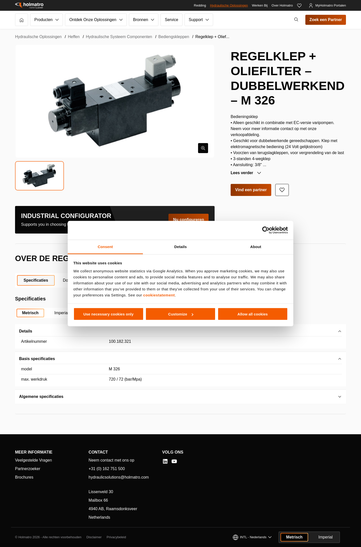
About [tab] (255, 246)
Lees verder (242, 173)
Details (25, 331)
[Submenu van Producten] (57, 19)
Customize (180, 314)
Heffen (74, 37)
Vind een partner (251, 190)
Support (196, 20)
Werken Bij (260, 5)
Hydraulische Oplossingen (229, 5)
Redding (200, 5)
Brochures (24, 477)
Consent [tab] (105, 246)
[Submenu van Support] (207, 19)
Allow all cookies (252, 314)
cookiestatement (159, 295)
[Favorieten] (299, 5)
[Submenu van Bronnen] (152, 19)
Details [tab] (180, 246)
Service (171, 20)
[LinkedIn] (165, 461)
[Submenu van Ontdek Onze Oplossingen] (121, 19)
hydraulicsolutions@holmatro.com (118, 477)
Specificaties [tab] (36, 280)
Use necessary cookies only (108, 314)
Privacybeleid (116, 537)
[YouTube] (174, 461)
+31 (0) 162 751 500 (106, 469)
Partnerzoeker (27, 469)
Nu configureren (188, 219)
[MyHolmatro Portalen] (327, 5)
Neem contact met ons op (111, 460)
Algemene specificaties (41, 396)
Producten (43, 20)
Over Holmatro (282, 5)
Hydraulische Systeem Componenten (119, 37)
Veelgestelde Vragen (33, 460)
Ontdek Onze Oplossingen (92, 20)
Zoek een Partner (325, 20)
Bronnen (140, 20)
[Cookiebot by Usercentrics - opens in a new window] (266, 230)
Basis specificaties (37, 359)
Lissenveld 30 (100, 492)
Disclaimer (94, 537)
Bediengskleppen (173, 37)
